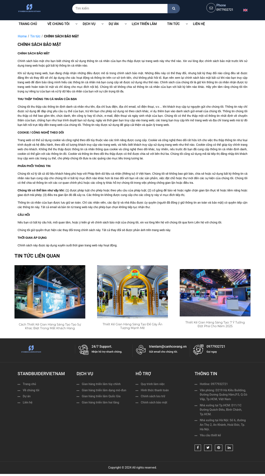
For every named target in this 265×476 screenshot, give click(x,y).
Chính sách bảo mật (154, 402)
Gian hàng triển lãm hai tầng (100, 402)
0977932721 (224, 10)
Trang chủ (28, 24)
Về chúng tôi (31, 390)
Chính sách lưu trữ (153, 396)
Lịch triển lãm (144, 24)
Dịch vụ (89, 24)
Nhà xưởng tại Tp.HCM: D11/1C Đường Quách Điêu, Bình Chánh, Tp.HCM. (221, 410)
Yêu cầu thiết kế (210, 435)
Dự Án (114, 24)
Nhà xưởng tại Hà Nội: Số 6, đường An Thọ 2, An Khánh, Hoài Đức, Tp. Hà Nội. (223, 425)
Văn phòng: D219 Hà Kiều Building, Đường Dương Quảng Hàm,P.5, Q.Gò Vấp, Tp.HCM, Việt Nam (223, 395)
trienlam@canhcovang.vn (168, 346)
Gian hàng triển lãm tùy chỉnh (101, 384)
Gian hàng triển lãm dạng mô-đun (104, 390)
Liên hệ (199, 24)
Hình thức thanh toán (155, 390)
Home (22, 36)
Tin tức (173, 24)
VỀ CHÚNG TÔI (58, 24)
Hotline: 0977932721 (214, 384)
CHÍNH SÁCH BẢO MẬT (61, 36)
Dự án (27, 396)
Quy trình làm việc (153, 384)
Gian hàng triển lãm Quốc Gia (101, 396)
